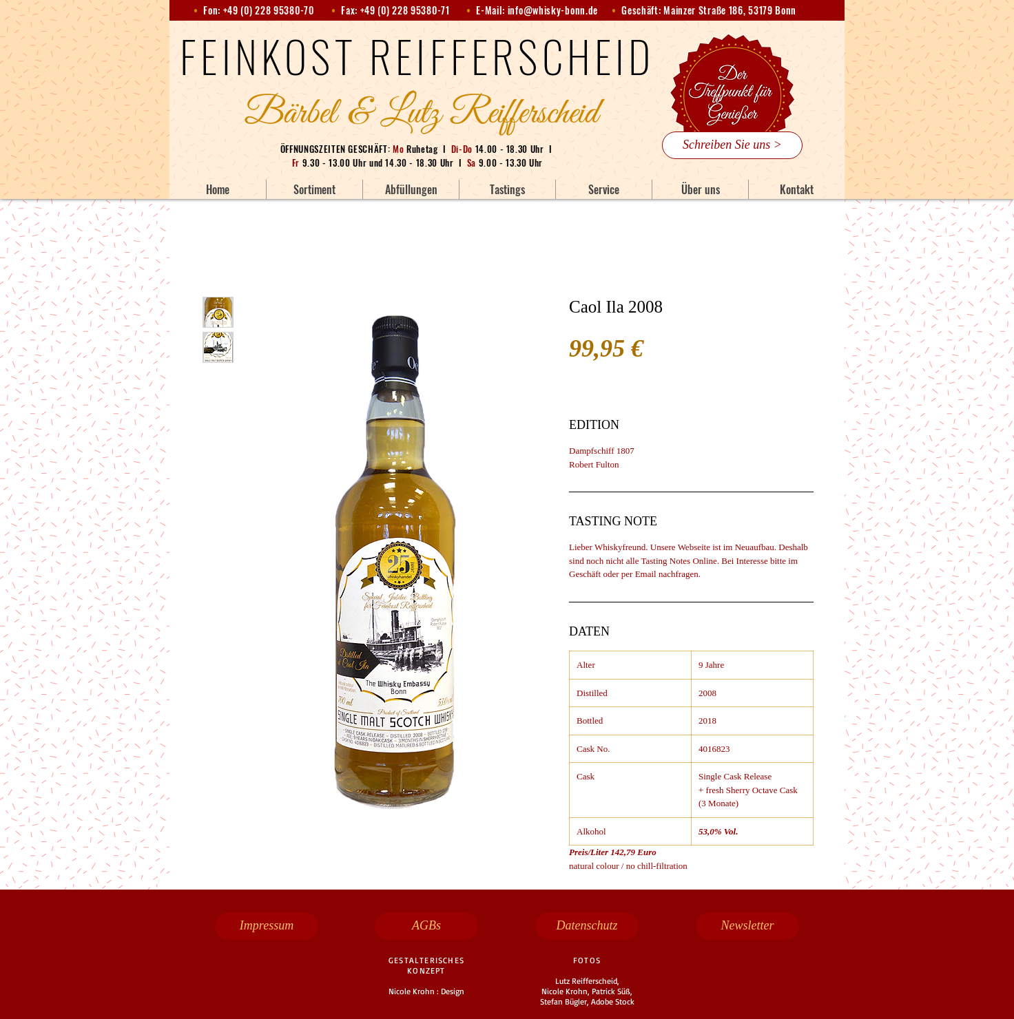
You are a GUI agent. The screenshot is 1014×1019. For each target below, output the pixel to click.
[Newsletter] (747, 926)
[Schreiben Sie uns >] (732, 145)
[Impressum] (266, 926)
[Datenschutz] (587, 926)
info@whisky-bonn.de (553, 10)
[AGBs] (426, 926)
